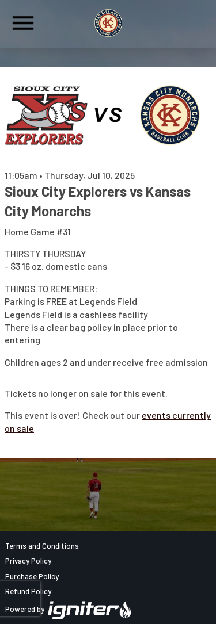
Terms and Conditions (42, 545)
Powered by (68, 609)
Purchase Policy (32, 576)
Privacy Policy (28, 560)
